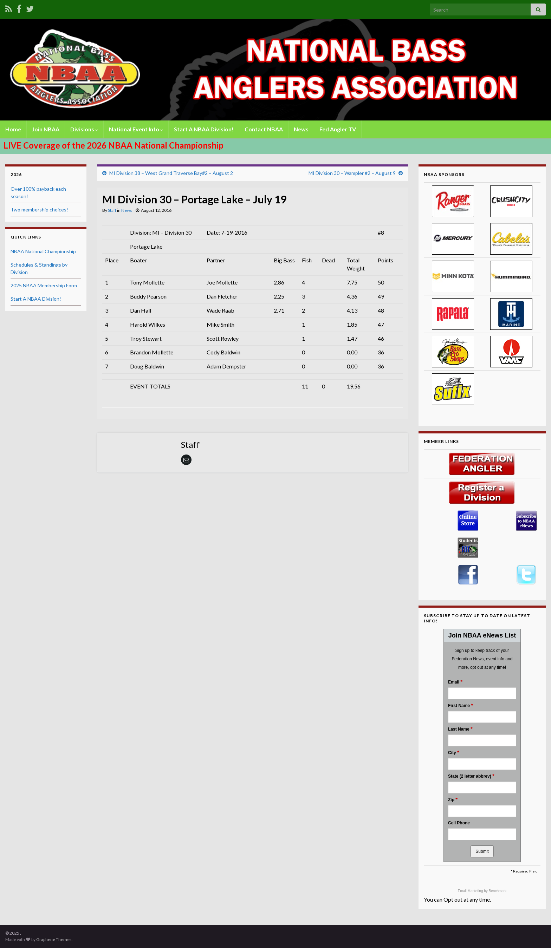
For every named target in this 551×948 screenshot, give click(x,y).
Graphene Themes (54, 939)
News (301, 129)
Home (13, 129)
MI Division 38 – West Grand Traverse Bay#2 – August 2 (171, 173)
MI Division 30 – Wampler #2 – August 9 (352, 173)
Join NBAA (45, 129)
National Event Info (136, 129)
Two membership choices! (39, 210)
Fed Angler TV (337, 129)
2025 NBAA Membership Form (44, 285)
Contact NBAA (264, 129)
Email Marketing (471, 891)
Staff (112, 210)
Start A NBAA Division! (204, 129)
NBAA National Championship (43, 251)
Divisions (84, 129)
